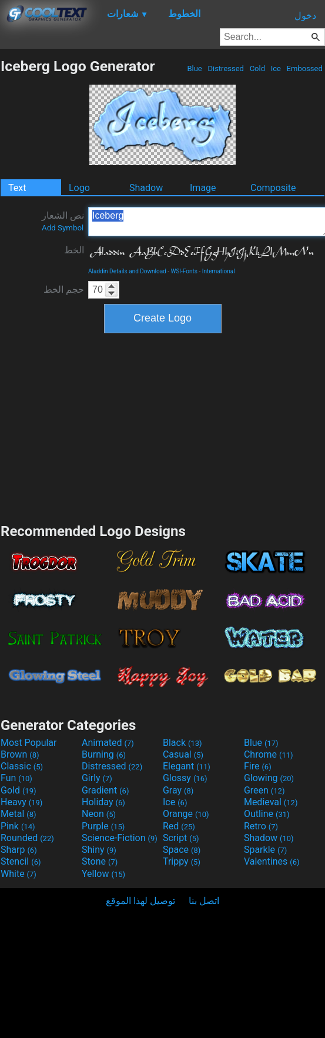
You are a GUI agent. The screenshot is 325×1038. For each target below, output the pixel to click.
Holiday (103, 802)
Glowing (269, 777)
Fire (258, 766)
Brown (20, 754)
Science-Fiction (120, 837)
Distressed (226, 68)
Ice (276, 68)
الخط (74, 250)
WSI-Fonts (184, 271)
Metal (18, 813)
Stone (100, 861)
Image (203, 187)
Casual (183, 754)
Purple (103, 826)
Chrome (268, 754)
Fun (16, 777)
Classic (22, 766)
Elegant (186, 766)
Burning (104, 754)
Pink (18, 826)
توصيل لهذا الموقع (140, 900)
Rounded (27, 837)
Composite (273, 187)
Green (264, 790)
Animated (108, 742)
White (18, 873)
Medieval (271, 802)
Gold (18, 790)
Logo (79, 187)
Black (182, 742)
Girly (97, 777)
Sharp (19, 849)
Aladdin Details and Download (127, 271)
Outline (267, 813)
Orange (186, 813)
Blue (194, 68)
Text (17, 187)
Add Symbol (62, 227)
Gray (178, 790)
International (218, 271)
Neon (99, 813)
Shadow (146, 187)
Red (179, 826)
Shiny (99, 849)
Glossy (185, 777)
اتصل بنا (204, 900)
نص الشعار (63, 221)
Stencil (21, 861)
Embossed (304, 68)
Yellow (103, 873)
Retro (261, 826)
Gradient (105, 790)
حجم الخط (63, 289)
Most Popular (29, 742)
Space (181, 849)
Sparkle (265, 849)
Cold (257, 68)
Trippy (181, 861)
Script (181, 837)
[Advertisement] (163, 426)
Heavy (21, 802)
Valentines (272, 861)
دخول (305, 15)
